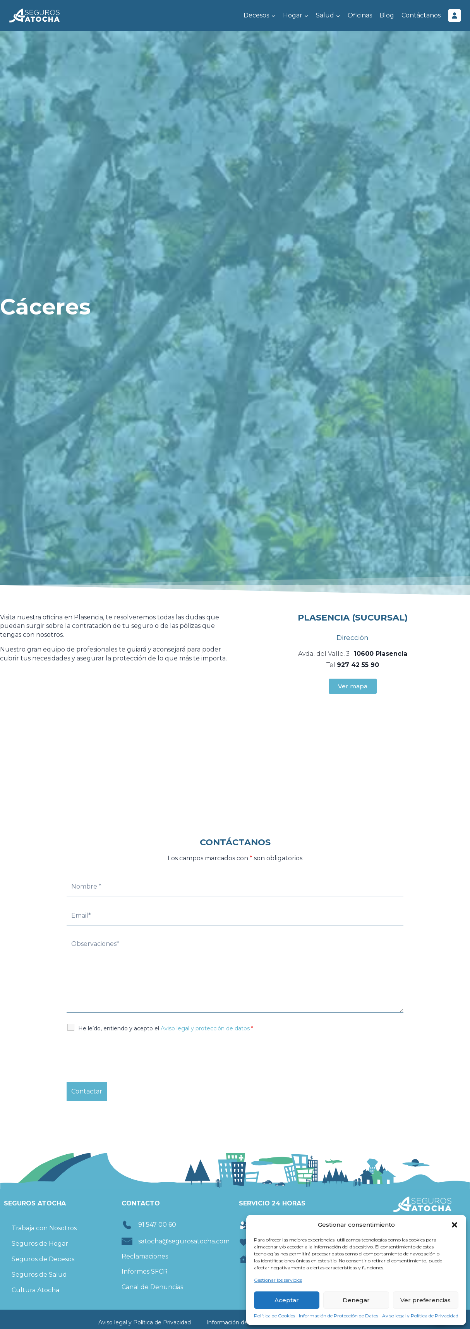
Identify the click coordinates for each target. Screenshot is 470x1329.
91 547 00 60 (157, 1224)
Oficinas (360, 15)
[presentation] (125, 1057)
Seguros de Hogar (40, 1243)
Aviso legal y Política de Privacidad (420, 1316)
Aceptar (286, 1300)
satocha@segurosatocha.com (184, 1241)
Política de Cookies (274, 1316)
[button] (454, 1225)
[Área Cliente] (454, 15)
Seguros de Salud (39, 1274)
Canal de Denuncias (152, 1287)
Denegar (356, 1300)
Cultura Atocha (35, 1290)
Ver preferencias (425, 1300)
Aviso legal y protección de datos (205, 1028)
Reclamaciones (145, 1256)
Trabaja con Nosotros (44, 1228)
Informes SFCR (145, 1271)
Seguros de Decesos (43, 1259)
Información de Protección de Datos (338, 1316)
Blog (386, 15)
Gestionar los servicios (278, 1280)
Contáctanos (421, 15)
